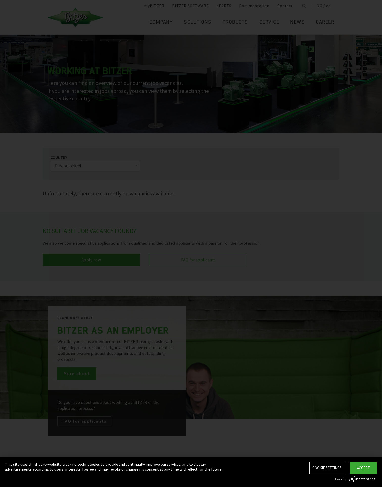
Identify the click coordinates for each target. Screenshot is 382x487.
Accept (363, 467)
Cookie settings (327, 467)
